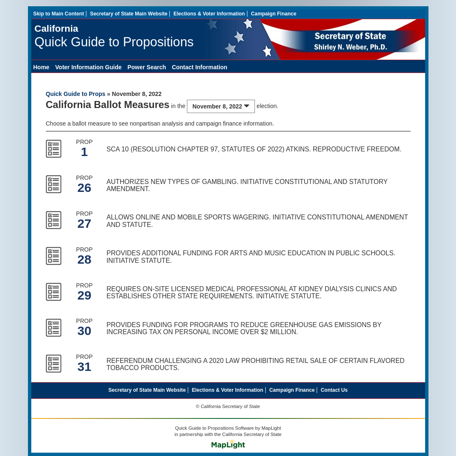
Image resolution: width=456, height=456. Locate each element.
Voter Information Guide (88, 67)
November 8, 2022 (220, 106)
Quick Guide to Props (76, 94)
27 (84, 223)
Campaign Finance (273, 14)
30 (84, 331)
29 (84, 295)
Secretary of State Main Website (129, 14)
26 (84, 187)
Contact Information (199, 67)
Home (41, 67)
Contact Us (334, 390)
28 (84, 259)
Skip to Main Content (58, 14)
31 (84, 366)
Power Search (146, 67)
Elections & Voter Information (209, 14)
